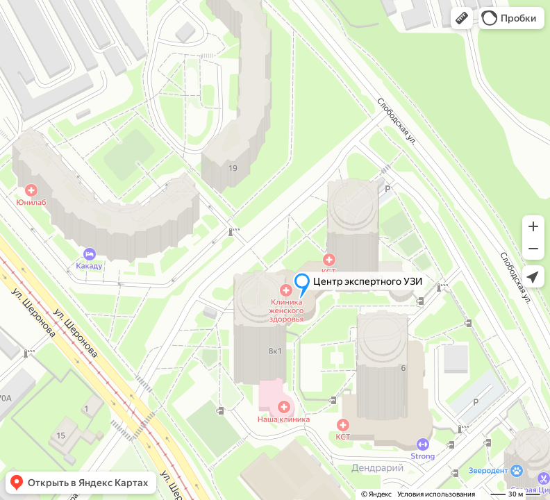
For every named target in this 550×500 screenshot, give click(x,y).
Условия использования (436, 494)
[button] (462, 18)
